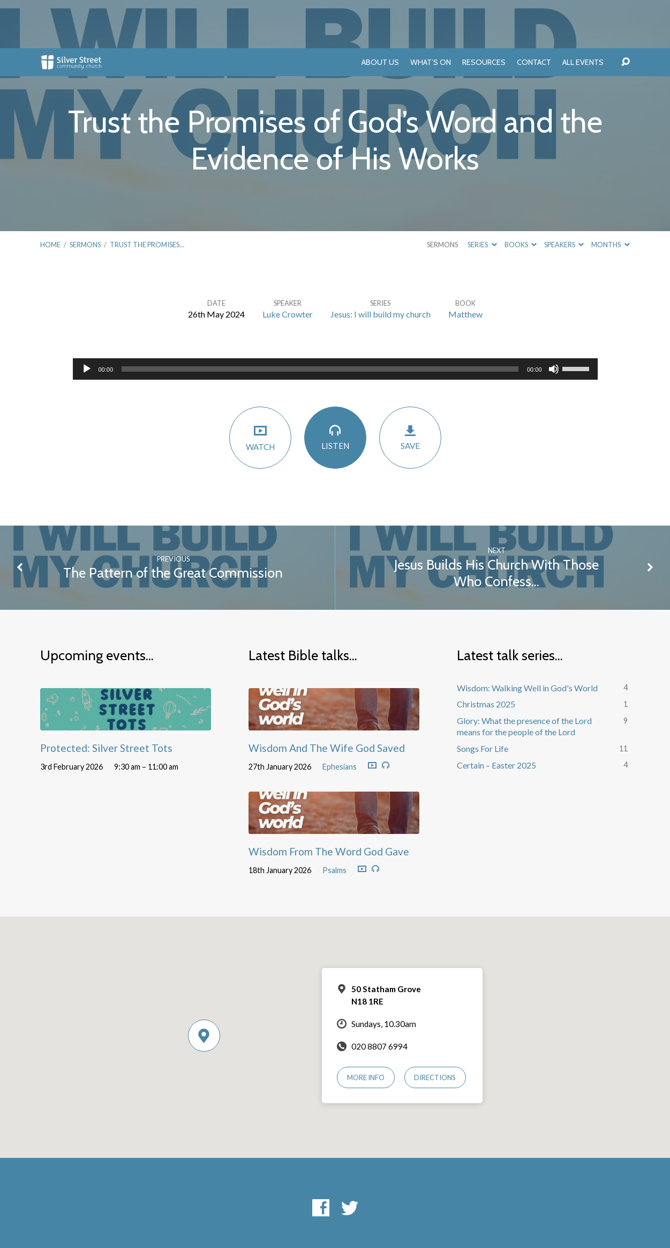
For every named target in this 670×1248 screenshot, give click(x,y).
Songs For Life (482, 700)
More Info (366, 1029)
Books (521, 196)
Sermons (85, 196)
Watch (260, 389)
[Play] (86, 320)
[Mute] (553, 320)
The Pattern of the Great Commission (173, 524)
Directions (435, 1029)
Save (410, 389)
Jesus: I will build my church (380, 266)
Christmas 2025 (486, 656)
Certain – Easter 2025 (496, 717)
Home (50, 196)
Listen (335, 388)
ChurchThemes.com (424, 1205)
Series (482, 196)
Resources (484, 14)
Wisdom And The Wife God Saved (327, 699)
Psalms (334, 821)
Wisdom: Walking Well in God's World (527, 639)
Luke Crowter (287, 266)
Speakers (564, 196)
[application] (335, 320)
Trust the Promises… (147, 196)
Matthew (465, 266)
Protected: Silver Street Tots (106, 699)
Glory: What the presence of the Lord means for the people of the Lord (524, 678)
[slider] (320, 320)
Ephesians (339, 718)
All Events (583, 14)
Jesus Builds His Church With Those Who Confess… (496, 524)
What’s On (430, 14)
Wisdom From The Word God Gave (329, 803)
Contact (534, 14)
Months (610, 196)
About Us (380, 14)
